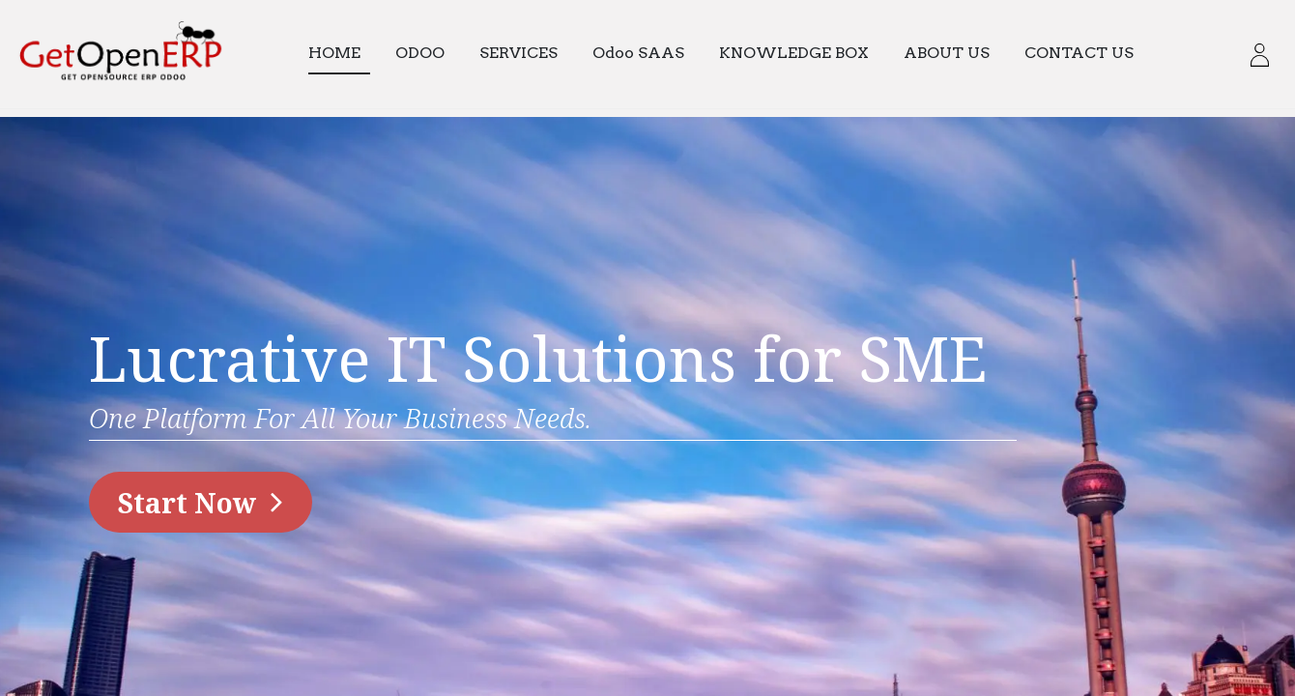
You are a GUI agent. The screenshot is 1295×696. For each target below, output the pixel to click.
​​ (200, 502)
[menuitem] (348, 53)
